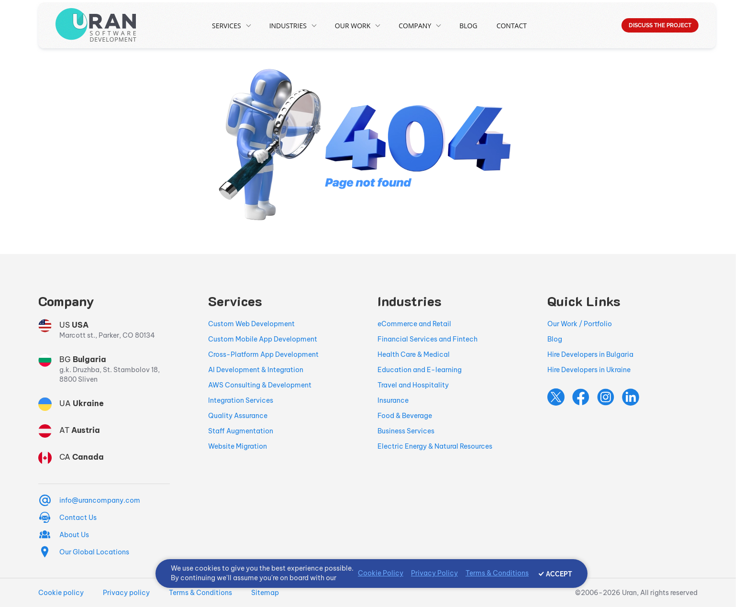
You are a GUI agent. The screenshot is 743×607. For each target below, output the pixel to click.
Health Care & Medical (413, 354)
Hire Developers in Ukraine (589, 369)
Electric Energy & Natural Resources (434, 446)
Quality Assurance (237, 415)
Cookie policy (61, 592)
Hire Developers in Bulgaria (590, 354)
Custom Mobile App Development (262, 339)
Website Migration (237, 446)
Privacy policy (126, 592)
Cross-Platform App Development (263, 354)
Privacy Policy (434, 573)
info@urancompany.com (99, 500)
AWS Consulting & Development (259, 385)
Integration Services (240, 400)
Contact (512, 25)
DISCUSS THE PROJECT (660, 25)
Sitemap (265, 592)
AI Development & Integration (255, 369)
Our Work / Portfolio (579, 324)
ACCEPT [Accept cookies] (559, 574)
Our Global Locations (94, 552)
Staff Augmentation (240, 431)
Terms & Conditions (200, 592)
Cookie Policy (380, 573)
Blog (468, 25)
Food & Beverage (404, 415)
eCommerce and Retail (414, 324)
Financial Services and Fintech (427, 339)
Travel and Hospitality (413, 385)
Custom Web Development (251, 324)
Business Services (405, 431)
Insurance (393, 400)
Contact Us (78, 517)
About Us (74, 534)
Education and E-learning (419, 369)
